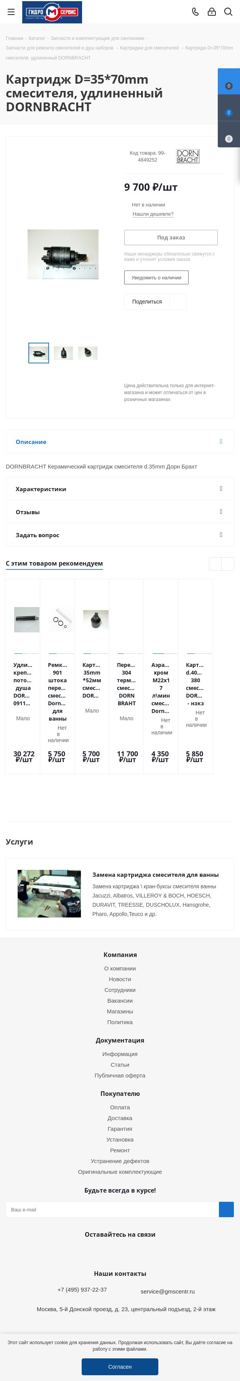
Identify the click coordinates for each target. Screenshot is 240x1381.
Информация (120, 1020)
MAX (137, 1219)
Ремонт (120, 1116)
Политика (120, 988)
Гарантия (120, 1095)
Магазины (120, 978)
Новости (120, 945)
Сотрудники (119, 956)
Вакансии (120, 967)
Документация (120, 1007)
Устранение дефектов (120, 1127)
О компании (120, 935)
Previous (215, 564)
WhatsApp (118, 1219)
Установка (120, 1106)
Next (228, 564)
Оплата (120, 1073)
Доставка (120, 1084)
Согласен (120, 1366)
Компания (120, 921)
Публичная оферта (120, 1042)
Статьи (120, 1031)
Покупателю (120, 1060)
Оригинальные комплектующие (120, 1138)
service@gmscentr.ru (168, 1258)
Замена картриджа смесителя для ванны (155, 841)
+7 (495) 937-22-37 (82, 1256)
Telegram (227, 1327)
